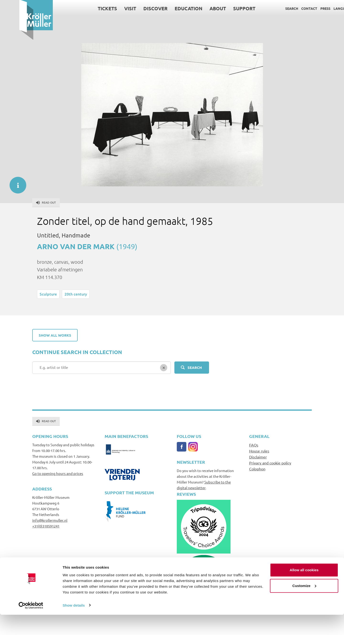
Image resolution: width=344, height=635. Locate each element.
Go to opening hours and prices (57, 473)
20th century (75, 293)
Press (306, 8)
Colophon (257, 468)
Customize (304, 606)
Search (272, 8)
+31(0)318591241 (45, 526)
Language (323, 8)
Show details (74, 626)
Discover (136, 8)
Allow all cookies (304, 590)
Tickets (88, 8)
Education (169, 8)
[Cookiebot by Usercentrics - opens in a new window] (31, 625)
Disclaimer (258, 456)
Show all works (55, 335)
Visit (111, 8)
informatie (16, 183)
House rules (259, 450)
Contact (290, 8)
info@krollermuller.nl (49, 520)
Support (225, 8)
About (198, 8)
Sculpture (48, 293)
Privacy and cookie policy (270, 462)
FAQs (253, 444)
